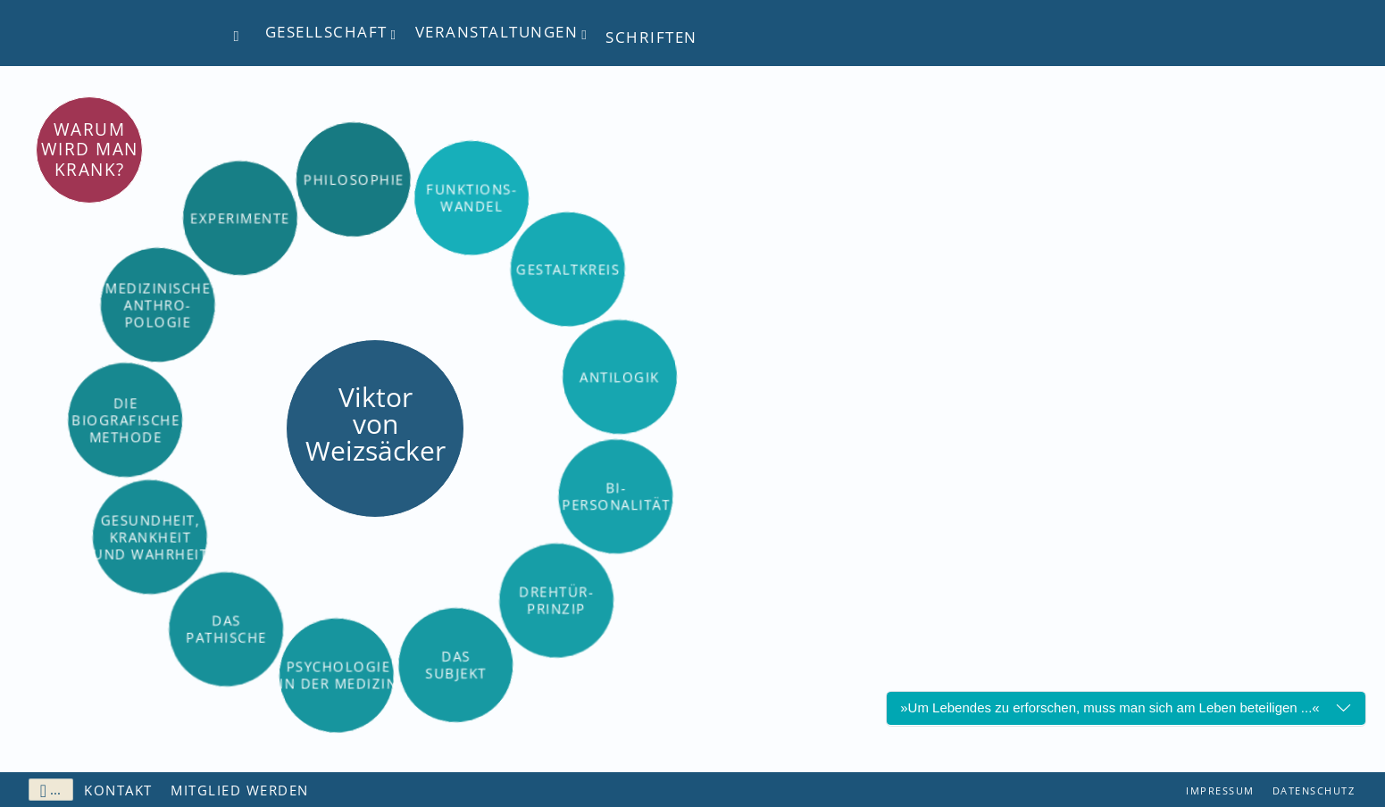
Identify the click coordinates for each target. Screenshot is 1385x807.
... (50, 790)
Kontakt (118, 790)
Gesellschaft (326, 32)
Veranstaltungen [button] (497, 32)
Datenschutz (1314, 790)
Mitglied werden (240, 790)
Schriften (651, 37)
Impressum (1220, 790)
